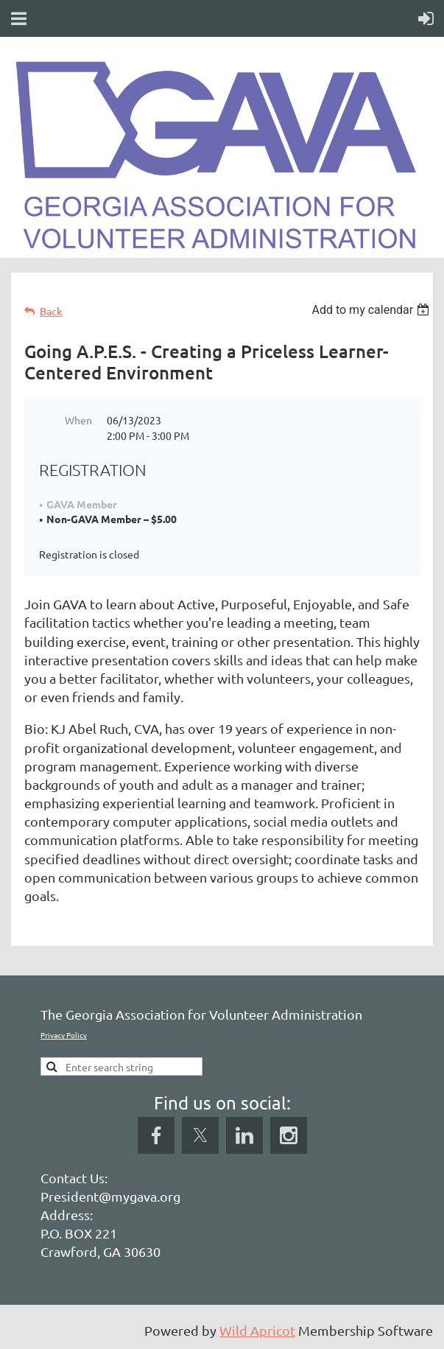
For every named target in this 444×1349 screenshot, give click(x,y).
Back (51, 311)
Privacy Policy (63, 1034)
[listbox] (372, 310)
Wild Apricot (257, 1330)
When (78, 420)
